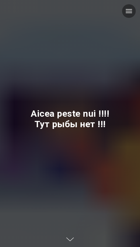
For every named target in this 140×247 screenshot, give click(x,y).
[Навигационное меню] (129, 11)
